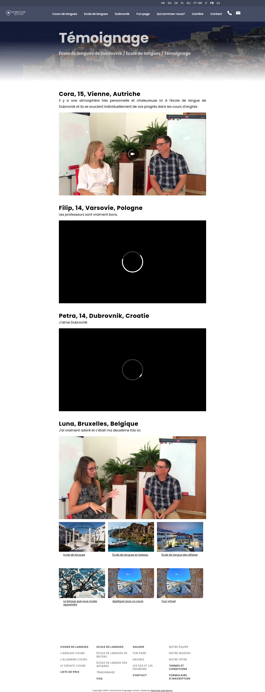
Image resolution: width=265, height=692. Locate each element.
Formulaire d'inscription (179, 676)
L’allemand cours (73, 659)
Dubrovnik (122, 14)
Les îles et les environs (143, 667)
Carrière (197, 14)
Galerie (138, 647)
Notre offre (178, 659)
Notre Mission (179, 653)
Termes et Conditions (178, 667)
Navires (138, 659)
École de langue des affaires (112, 664)
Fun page (143, 14)
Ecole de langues (96, 14)
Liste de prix (69, 672)
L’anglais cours (72, 653)
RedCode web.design (162, 690)
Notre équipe (178, 647)
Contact (216, 14)
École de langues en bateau (112, 654)
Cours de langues (64, 14)
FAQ (100, 678)
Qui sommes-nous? (171, 14)
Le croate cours (73, 666)
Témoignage (106, 672)
